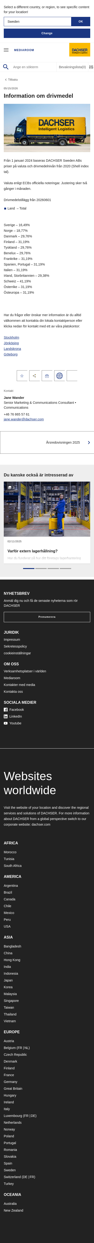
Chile (7, 906)
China (8, 953)
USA (7, 926)
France (9, 1075)
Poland (9, 1136)
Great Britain (13, 1088)
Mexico (9, 913)
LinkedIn (13, 716)
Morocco (10, 852)
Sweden (10, 1170)
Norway (9, 1129)
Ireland (9, 1102)
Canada (9, 899)
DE (33, 1116)
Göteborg (10, 354)
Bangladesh (12, 946)
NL (26, 1048)
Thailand (10, 1014)
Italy (7, 1109)
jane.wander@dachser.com (24, 419)
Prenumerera (47, 617)
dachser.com (41, 824)
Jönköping (11, 343)
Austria (9, 1041)
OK (81, 21)
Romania (10, 1150)
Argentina (11, 885)
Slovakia (10, 1156)
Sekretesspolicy (15, 646)
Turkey (9, 1184)
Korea (8, 987)
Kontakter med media (19, 685)
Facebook (14, 709)
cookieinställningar (17, 653)
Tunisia (9, 859)
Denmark (10, 1061)
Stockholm (11, 337)
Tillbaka (11, 80)
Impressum (12, 639)
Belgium (10, 1048)
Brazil (8, 892)
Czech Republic (15, 1054)
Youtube (12, 723)
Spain (8, 1163)
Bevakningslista (72, 67)
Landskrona (12, 349)
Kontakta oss (13, 691)
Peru (7, 919)
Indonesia (11, 973)
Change (47, 33)
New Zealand (13, 1210)
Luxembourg (13, 1116)
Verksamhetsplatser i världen (25, 671)
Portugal (10, 1143)
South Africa (13, 866)
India (7, 967)
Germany (10, 1082)
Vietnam (10, 1021)
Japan (8, 980)
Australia (10, 1204)
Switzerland (12, 1177)
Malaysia (10, 994)
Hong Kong (12, 960)
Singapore (11, 1001)
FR (20, 1048)
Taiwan (9, 1007)
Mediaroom (24, 50)
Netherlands (13, 1122)
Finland (9, 1068)
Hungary (10, 1095)
